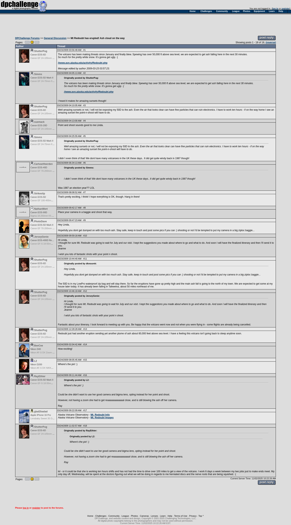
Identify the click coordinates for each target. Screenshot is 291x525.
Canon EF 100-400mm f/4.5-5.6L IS (48, 200)
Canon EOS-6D (38, 54)
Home (90, 516)
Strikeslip (39, 193)
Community (114, 516)
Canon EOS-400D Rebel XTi (45, 240)
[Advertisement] (145, 24)
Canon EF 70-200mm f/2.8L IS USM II (49, 228)
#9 (84, 220)
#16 (85, 375)
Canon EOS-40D (39, 167)
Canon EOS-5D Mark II (42, 77)
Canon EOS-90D (39, 212)
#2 (84, 73)
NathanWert (41, 208)
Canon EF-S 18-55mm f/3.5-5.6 (46, 243)
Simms (38, 74)
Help (170, 516)
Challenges (100, 516)
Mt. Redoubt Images (102, 417)
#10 (85, 235)
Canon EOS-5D (38, 197)
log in (275, 8)
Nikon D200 (36, 364)
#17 (85, 410)
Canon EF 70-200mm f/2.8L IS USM (48, 171)
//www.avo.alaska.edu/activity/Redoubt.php (83, 62)
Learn (163, 516)
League (125, 516)
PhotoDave (40, 221)
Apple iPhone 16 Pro (41, 415)
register (286, 8)
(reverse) (271, 42)
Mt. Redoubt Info (100, 414)
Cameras (144, 516)
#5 (84, 136)
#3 (84, 105)
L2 (35, 361)
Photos (134, 516)
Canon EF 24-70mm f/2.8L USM (46, 81)
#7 (84, 192)
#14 (85, 344)
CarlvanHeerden (43, 164)
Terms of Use (180, 516)
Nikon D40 (36, 349)
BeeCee (38, 345)
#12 (85, 291)
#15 (85, 360)
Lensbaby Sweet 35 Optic (43, 418)
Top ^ (201, 516)
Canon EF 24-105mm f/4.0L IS (46, 58)
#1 (84, 50)
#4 (84, 121)
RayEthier (39, 376)
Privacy (192, 516)
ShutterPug (40, 51)
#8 (84, 207)
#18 (85, 425)
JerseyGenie (41, 236)
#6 (84, 163)
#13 (85, 329)
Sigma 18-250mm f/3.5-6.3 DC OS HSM (50, 216)
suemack (39, 122)
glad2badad (41, 411)
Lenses (154, 516)
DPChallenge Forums (27, 38)
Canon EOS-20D (39, 125)
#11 (85, 258)
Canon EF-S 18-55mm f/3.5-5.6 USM (49, 383)
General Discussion (55, 38)
